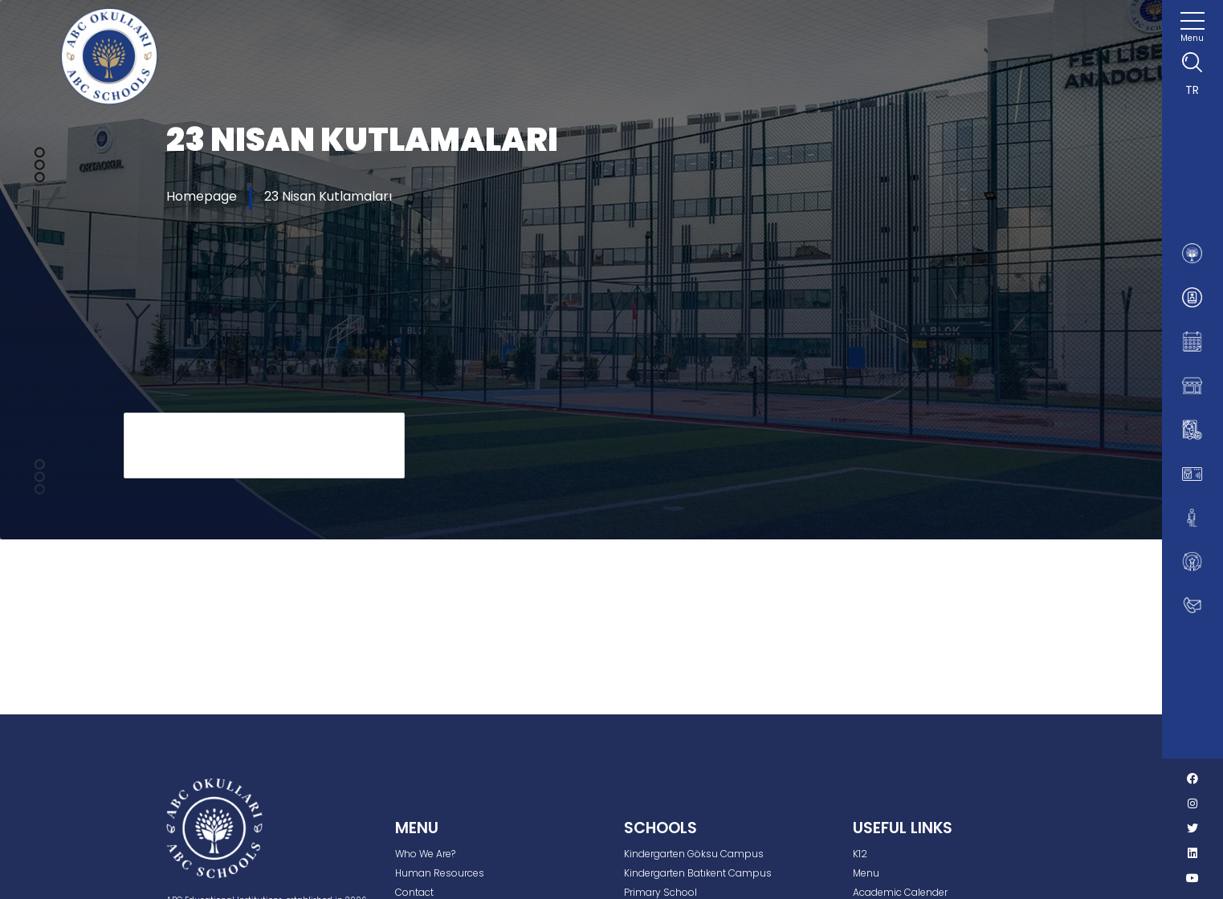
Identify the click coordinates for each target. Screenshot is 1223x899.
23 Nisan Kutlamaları (328, 196)
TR (1192, 90)
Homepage (201, 196)
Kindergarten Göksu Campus (694, 853)
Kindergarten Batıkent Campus (698, 873)
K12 (860, 853)
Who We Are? (425, 853)
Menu (866, 873)
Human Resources (439, 873)
